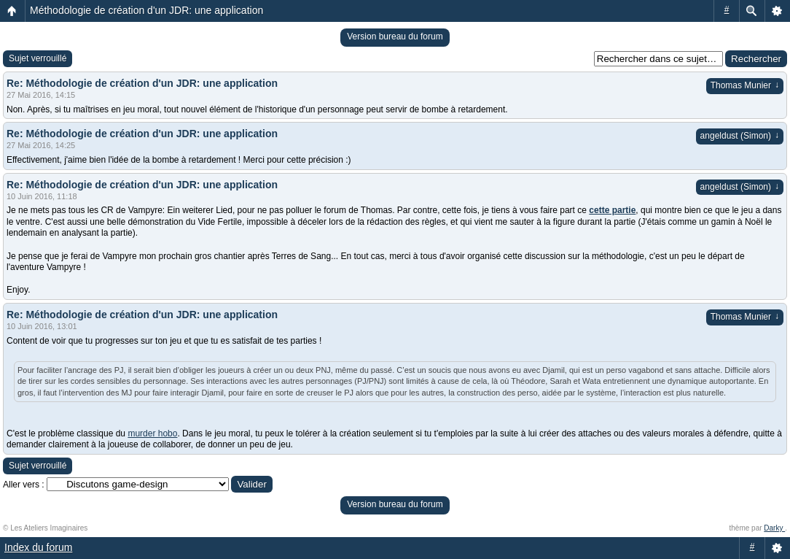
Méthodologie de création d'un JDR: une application (146, 10)
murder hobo (152, 433)
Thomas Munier (745, 85)
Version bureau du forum (394, 36)
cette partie (612, 210)
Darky (774, 528)
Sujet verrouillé (37, 58)
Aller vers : (23, 484)
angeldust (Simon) (739, 136)
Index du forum (38, 547)
